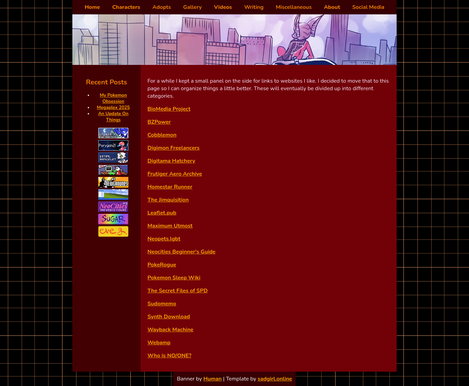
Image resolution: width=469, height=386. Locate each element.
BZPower (159, 122)
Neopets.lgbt (163, 239)
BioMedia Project (168, 109)
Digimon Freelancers (173, 148)
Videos (223, 7)
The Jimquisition (168, 200)
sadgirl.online (275, 379)
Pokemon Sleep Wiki (173, 277)
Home (92, 7)
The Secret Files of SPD (177, 290)
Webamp (158, 342)
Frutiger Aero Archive (174, 174)
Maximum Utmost (170, 226)
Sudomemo (161, 303)
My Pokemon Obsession (113, 98)
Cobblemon (161, 135)
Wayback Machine (170, 329)
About (332, 7)
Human (212, 379)
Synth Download (168, 316)
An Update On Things (113, 117)
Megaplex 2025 (113, 108)
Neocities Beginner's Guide (181, 252)
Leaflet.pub (161, 213)
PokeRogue (161, 264)
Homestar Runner (169, 187)
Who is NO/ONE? (169, 355)
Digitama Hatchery (171, 161)
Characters (126, 7)
